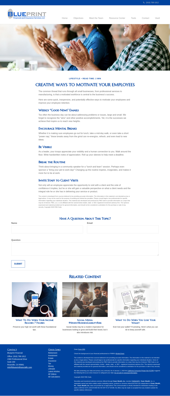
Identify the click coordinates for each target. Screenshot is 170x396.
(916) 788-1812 (151, 2)
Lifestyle (51, 369)
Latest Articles (54, 372)
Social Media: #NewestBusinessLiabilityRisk (85, 322)
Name (14, 223)
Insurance (52, 361)
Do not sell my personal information (125, 373)
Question (15, 240)
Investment (52, 356)
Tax (49, 364)
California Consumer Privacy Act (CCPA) (141, 371)
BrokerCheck (120, 354)
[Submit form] (18, 264)
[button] (74, 14)
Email (90, 223)
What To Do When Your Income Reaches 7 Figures (35, 322)
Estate (51, 358)
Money (51, 366)
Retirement (52, 353)
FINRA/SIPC (136, 381)
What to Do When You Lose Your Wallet (135, 322)
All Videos (52, 374)
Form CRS (81, 349)
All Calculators (54, 377)
